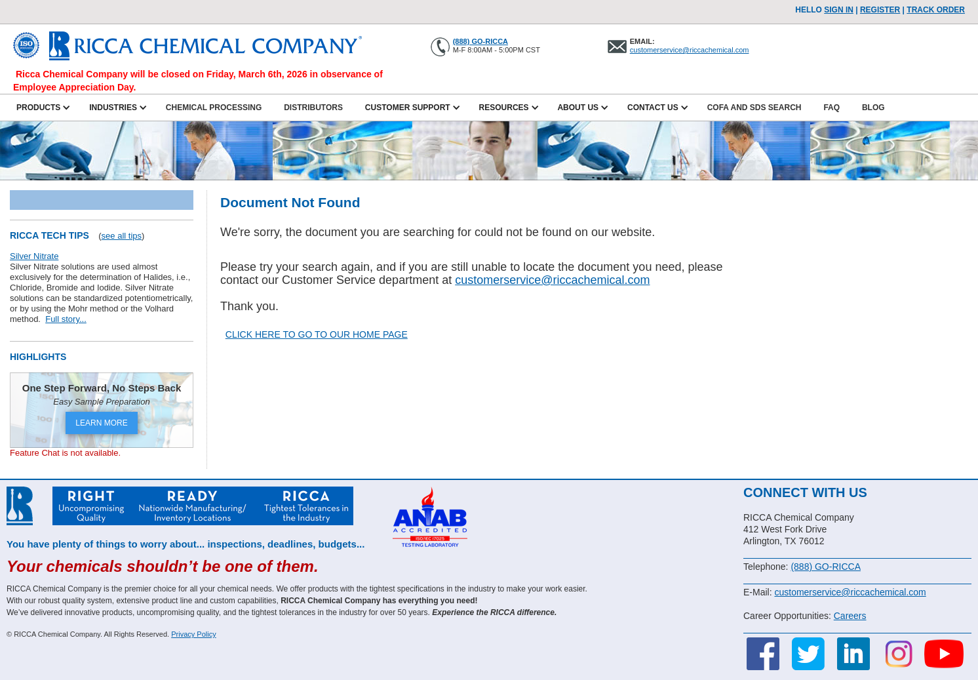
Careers (850, 615)
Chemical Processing (214, 107)
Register (880, 9)
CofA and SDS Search (754, 107)
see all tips (122, 236)
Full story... (66, 319)
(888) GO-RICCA (480, 41)
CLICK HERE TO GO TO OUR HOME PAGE (316, 334)
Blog (873, 107)
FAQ (831, 107)
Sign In (838, 9)
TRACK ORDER (936, 9)
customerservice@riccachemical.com (689, 50)
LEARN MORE (101, 423)
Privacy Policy (193, 634)
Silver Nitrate (34, 256)
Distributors (313, 107)
